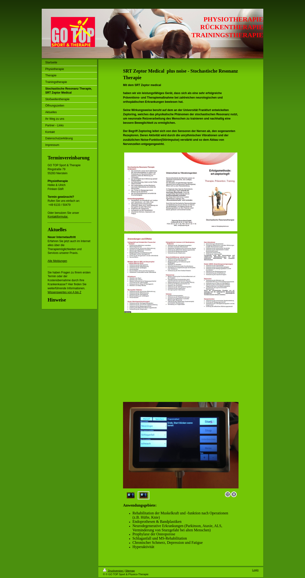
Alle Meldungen (57, 261)
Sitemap (130, 570)
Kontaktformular (57, 216)
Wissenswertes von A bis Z (64, 292)
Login (255, 570)
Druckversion (113, 570)
